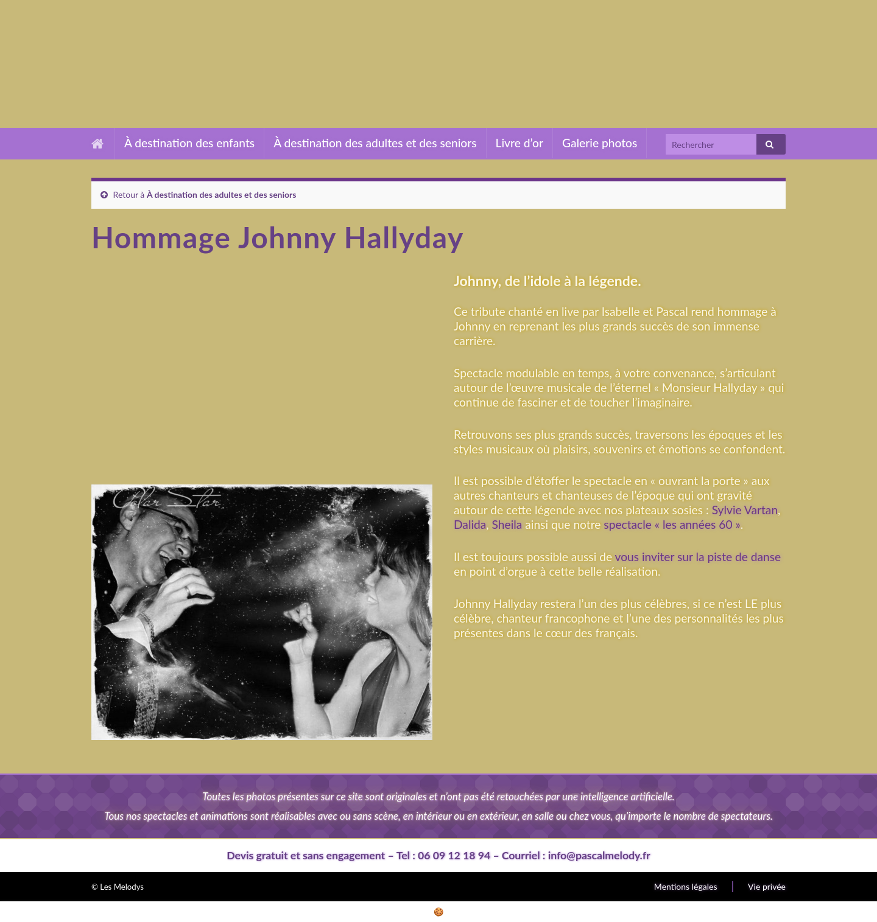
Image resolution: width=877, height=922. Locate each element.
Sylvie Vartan (745, 510)
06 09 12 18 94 (454, 855)
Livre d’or (519, 143)
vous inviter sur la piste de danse (698, 557)
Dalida (470, 524)
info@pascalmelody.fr (599, 855)
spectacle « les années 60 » (670, 524)
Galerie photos (599, 143)
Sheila (507, 524)
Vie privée (767, 886)
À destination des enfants (189, 143)
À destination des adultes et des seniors (374, 143)
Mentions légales (685, 886)
